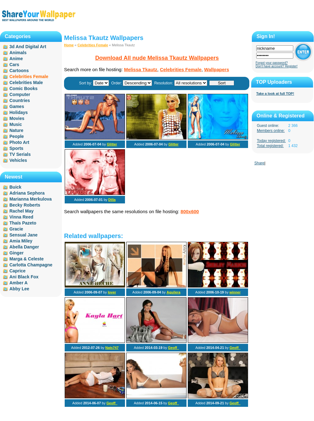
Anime (16, 58)
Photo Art (19, 142)
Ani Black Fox (24, 276)
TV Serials (20, 154)
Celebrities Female (93, 45)
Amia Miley (20, 240)
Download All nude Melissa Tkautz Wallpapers (157, 58)
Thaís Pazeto (22, 222)
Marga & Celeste (26, 258)
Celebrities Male (26, 82)
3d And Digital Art (27, 46)
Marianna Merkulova (30, 199)
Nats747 (111, 348)
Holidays (18, 112)
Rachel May (21, 210)
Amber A (18, 282)
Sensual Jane (23, 234)
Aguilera (173, 292)
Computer (19, 94)
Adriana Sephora (27, 193)
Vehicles (18, 160)
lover (112, 292)
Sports (16, 148)
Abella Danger (24, 246)
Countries (19, 100)
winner (235, 292)
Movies (16, 118)
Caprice (17, 270)
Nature (16, 130)
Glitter (112, 144)
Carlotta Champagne (30, 264)
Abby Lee (19, 288)
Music (15, 124)
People (16, 136)
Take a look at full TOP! (275, 93)
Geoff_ (173, 348)
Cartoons (19, 70)
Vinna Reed (21, 216)
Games (16, 106)
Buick (15, 187)
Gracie (16, 228)
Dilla (112, 200)
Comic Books (23, 88)
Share (259, 163)
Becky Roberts (24, 205)
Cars (14, 64)
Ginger (16, 252)
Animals (17, 52)
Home (69, 45)
